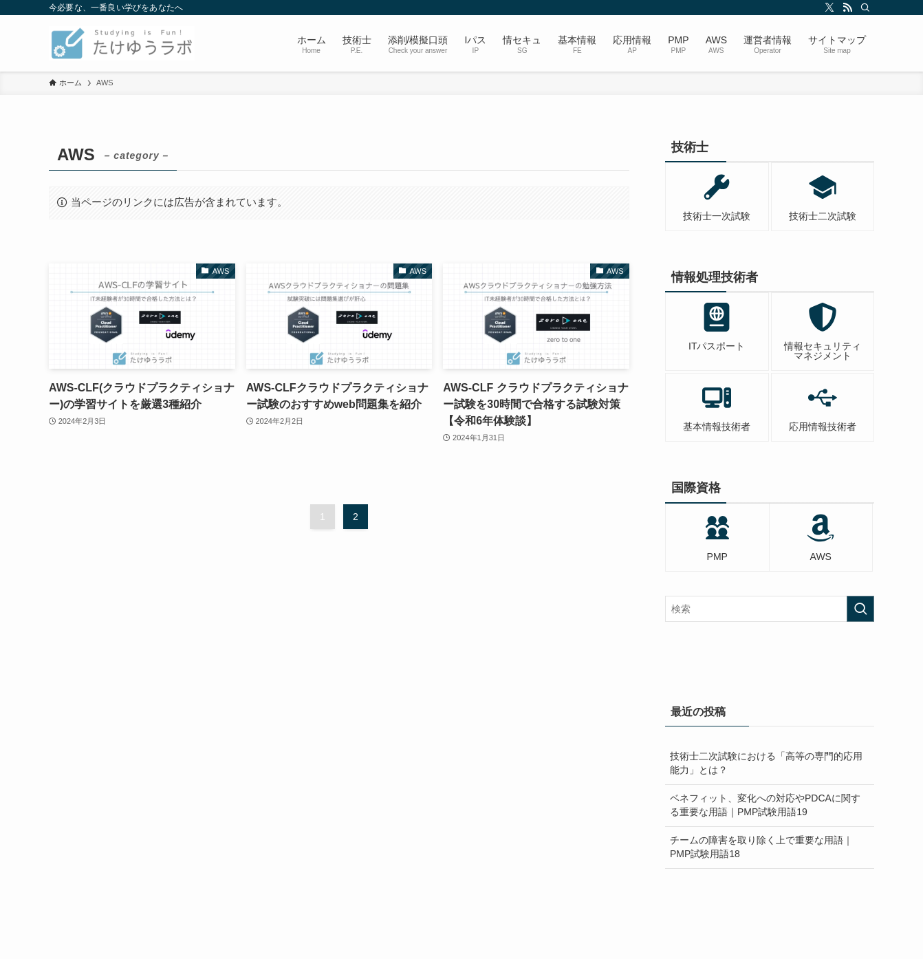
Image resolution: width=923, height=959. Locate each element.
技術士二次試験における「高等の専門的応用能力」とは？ (766, 763)
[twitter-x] (829, 7)
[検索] (865, 7)
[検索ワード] (769, 609)
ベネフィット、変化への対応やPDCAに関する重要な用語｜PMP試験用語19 (765, 805)
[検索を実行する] (860, 609)
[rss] (847, 7)
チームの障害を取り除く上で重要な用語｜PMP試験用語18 (761, 846)
